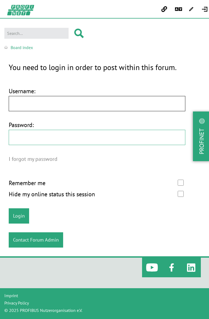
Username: (22, 91)
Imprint (11, 295)
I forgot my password (33, 158)
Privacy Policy (16, 303)
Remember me (96, 183)
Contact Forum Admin (36, 240)
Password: (21, 125)
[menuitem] (205, 9)
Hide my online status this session (96, 194)
